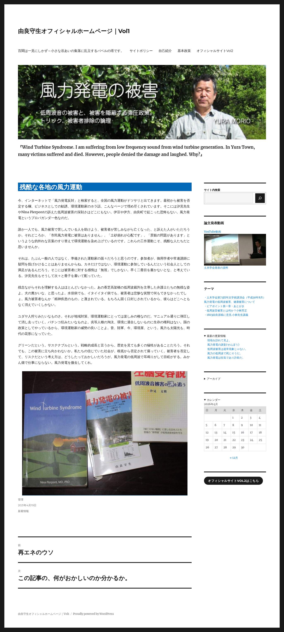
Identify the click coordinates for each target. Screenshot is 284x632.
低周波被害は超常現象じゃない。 (227, 349)
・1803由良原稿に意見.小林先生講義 (226, 315)
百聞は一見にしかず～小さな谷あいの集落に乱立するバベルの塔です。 (71, 51)
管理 (20, 499)
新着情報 (23, 511)
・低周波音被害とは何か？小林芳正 (225, 310)
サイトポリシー (141, 51)
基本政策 (184, 51)
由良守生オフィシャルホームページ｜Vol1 (74, 31)
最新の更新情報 (216, 336)
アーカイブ (213, 379)
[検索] (260, 198)
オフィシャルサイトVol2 (215, 51)
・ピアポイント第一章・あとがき (224, 306)
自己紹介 (165, 51)
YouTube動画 (212, 231)
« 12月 (234, 458)
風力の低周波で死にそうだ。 (224, 353)
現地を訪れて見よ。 (219, 340)
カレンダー (213, 400)
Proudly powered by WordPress (93, 614)
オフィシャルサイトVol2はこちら (233, 481)
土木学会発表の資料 (216, 267)
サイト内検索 (212, 190)
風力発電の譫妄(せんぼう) (223, 344)
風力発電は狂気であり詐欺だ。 (226, 357)
